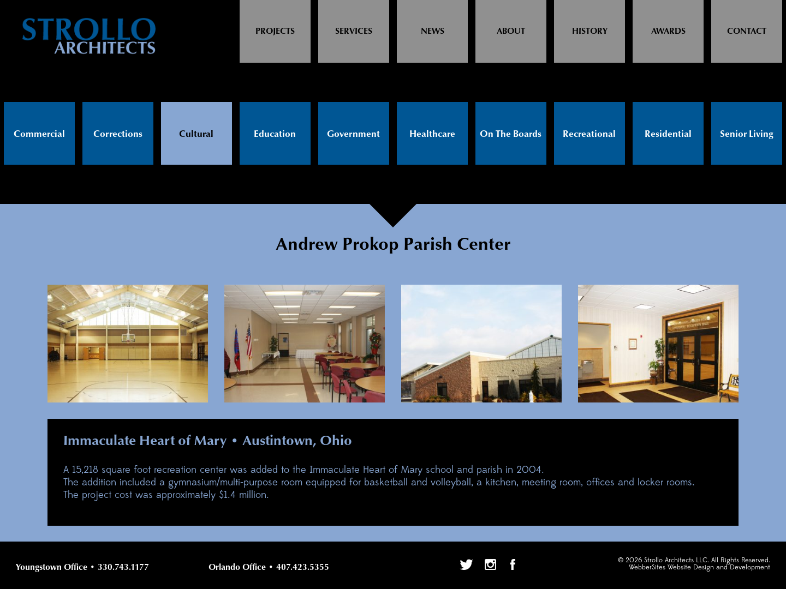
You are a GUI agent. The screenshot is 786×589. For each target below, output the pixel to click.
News (432, 31)
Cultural (196, 134)
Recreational (589, 134)
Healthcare (432, 134)
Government (353, 134)
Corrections (117, 134)
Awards (668, 31)
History (590, 31)
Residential (668, 134)
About (511, 31)
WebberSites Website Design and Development (699, 567)
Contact (746, 31)
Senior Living (746, 134)
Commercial (39, 134)
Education (275, 134)
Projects (275, 31)
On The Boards (510, 134)
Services (353, 31)
